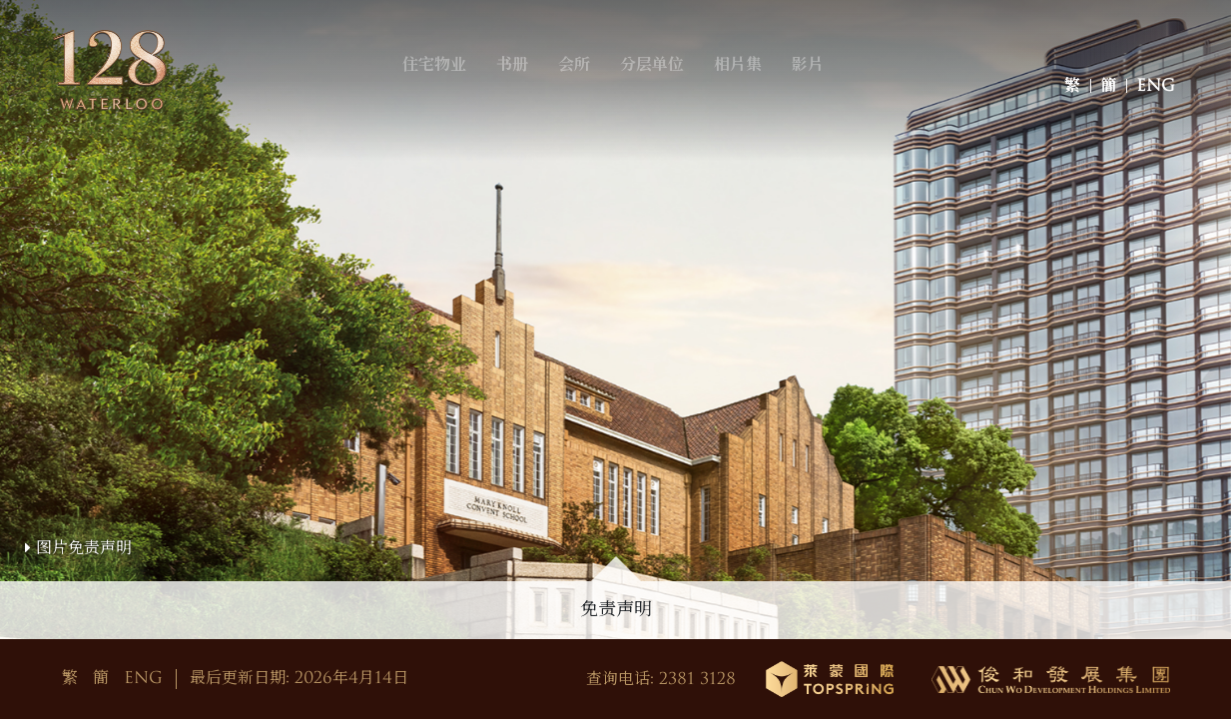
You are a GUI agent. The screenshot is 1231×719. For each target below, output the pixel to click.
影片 (820, 93)
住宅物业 (446, 93)
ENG (1155, 93)
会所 (586, 93)
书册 (524, 93)
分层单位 (664, 93)
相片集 (750, 93)
